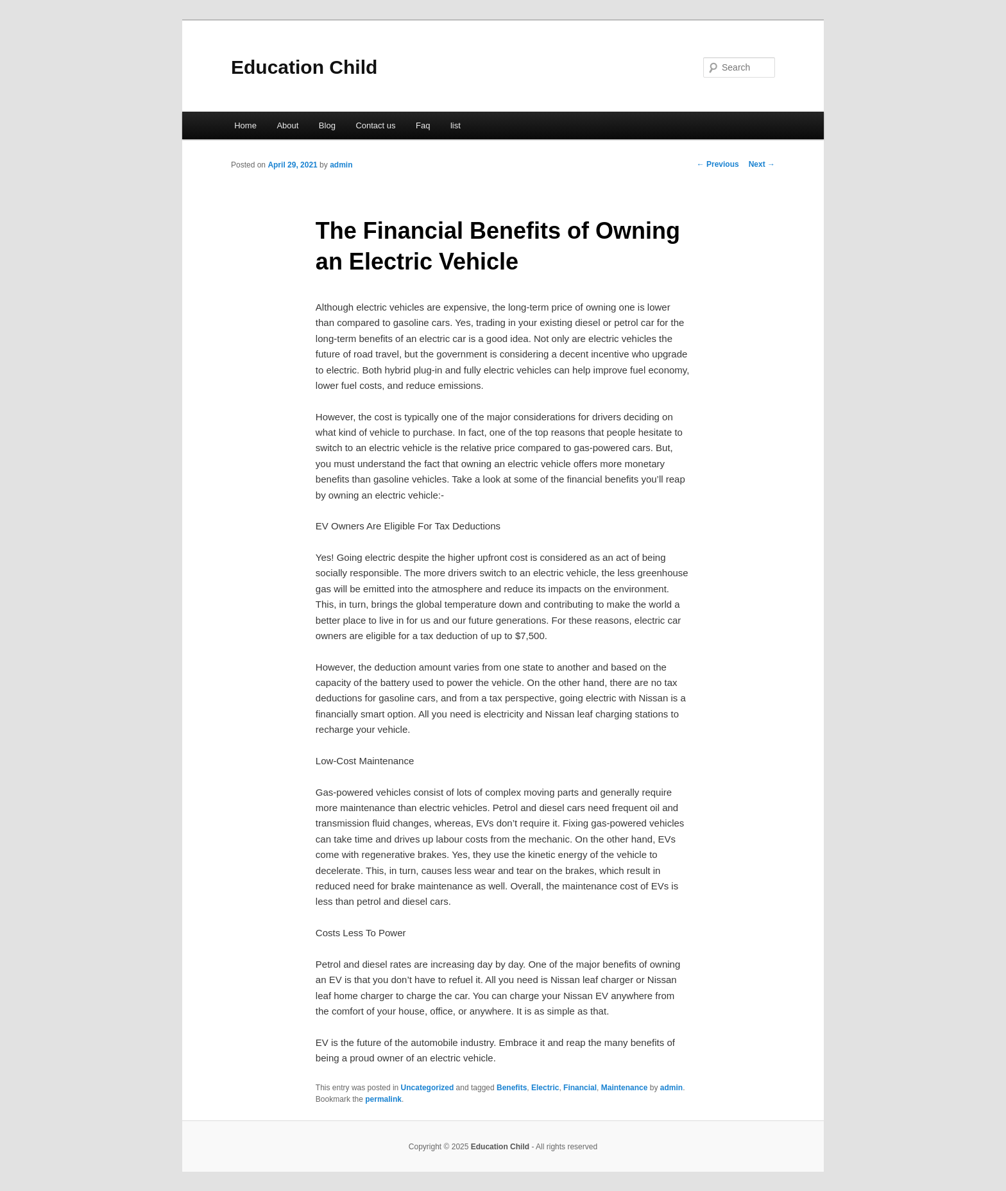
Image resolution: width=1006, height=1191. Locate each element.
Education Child (304, 67)
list (455, 125)
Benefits (512, 1087)
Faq (423, 125)
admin (341, 164)
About (287, 125)
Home (245, 125)
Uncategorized (427, 1087)
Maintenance (624, 1087)
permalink (383, 1099)
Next (762, 164)
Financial (580, 1087)
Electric (545, 1087)
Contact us (375, 125)
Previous (718, 164)
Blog (327, 125)
